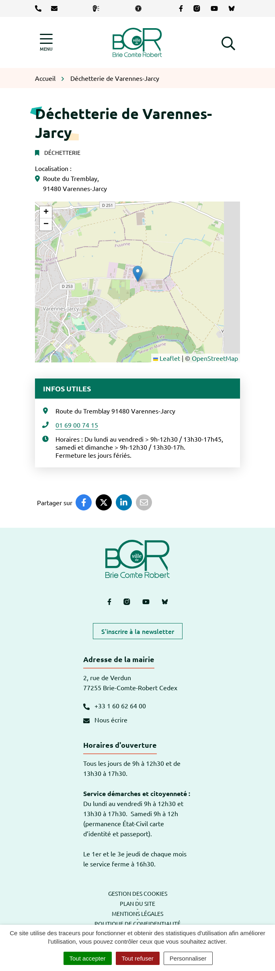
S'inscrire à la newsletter (137, 631)
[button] (228, 42)
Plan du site (137, 903)
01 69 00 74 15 (76, 425)
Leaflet (166, 358)
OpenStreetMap (215, 358)
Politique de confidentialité (137, 923)
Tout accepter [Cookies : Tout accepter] (88, 958)
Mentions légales (137, 913)
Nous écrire (105, 720)
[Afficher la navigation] (46, 42)
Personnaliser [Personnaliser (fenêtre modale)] (188, 958)
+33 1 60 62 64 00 (114, 706)
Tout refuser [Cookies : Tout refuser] (138, 958)
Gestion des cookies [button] (137, 893)
